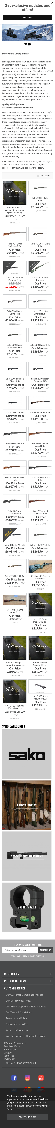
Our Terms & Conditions (19, 1012)
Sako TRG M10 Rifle (14, 576)
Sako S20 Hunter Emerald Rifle (40, 312)
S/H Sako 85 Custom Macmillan (40, 577)
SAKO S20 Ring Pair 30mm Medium (14, 706)
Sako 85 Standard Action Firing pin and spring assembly (14, 210)
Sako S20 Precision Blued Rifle (15, 379)
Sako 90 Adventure (15, 443)
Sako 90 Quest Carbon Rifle (15, 512)
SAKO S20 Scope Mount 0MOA (40, 697)
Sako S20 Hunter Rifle (40, 345)
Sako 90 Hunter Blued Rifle (15, 478)
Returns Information (17, 1030)
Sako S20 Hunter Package (40, 278)
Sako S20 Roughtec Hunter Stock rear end (15, 663)
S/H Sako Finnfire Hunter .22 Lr (15, 610)
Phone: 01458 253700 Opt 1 (21, 1063)
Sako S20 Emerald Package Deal (14, 278)
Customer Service (14, 988)
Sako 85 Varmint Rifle (40, 412)
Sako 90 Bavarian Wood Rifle (40, 444)
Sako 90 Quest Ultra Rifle (40, 244)
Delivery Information (17, 1024)
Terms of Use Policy (16, 1018)
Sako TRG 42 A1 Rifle (40, 545)
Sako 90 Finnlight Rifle (40, 199)
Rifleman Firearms (15, 981)
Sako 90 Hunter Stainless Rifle (15, 244)
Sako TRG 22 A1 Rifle (15, 545)
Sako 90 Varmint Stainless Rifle (40, 512)
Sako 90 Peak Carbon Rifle (40, 478)
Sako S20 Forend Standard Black (40, 620)
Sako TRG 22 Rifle (14, 412)
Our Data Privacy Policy (18, 1000)
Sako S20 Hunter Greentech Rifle (15, 346)
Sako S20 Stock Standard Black (40, 663)
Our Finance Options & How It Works (26, 1006)
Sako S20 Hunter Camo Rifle (15, 312)
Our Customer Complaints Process (24, 994)
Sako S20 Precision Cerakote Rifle (40, 379)
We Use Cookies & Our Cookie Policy (25, 1036)
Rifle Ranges (11, 974)
